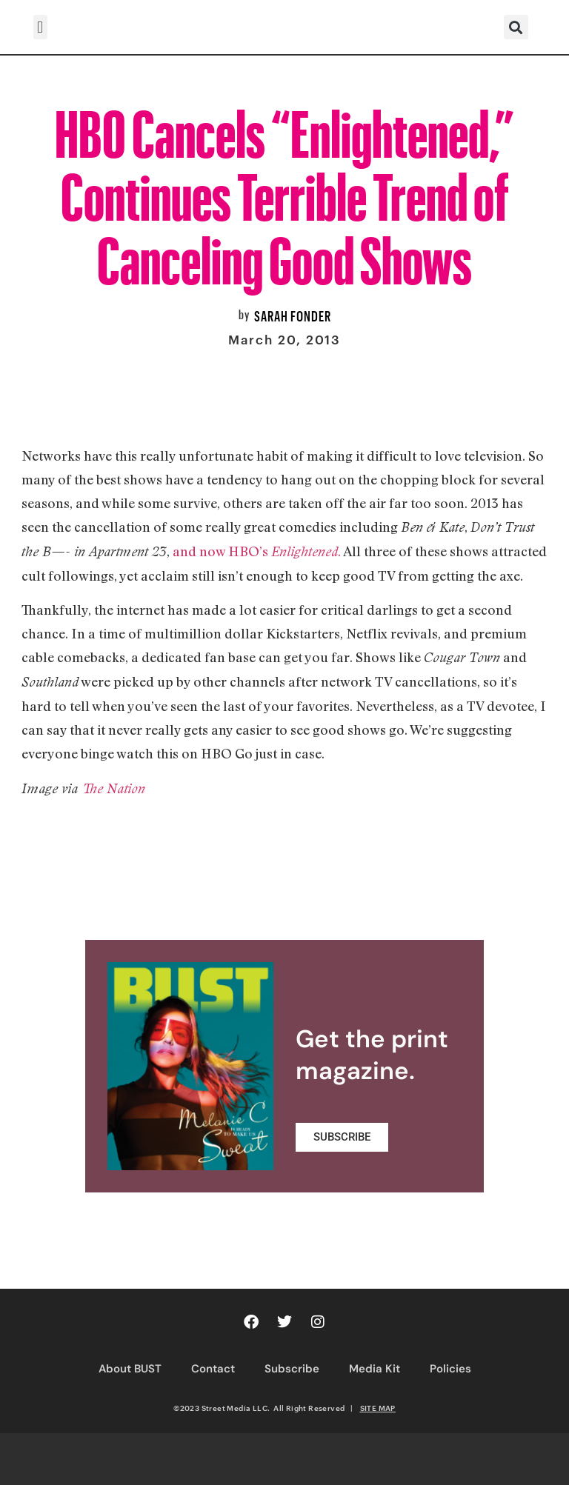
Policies (450, 1368)
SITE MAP (378, 1408)
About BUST (130, 1368)
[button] (40, 27)
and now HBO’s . (257, 551)
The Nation (113, 788)
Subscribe (291, 1368)
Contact (213, 1368)
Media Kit (374, 1368)
